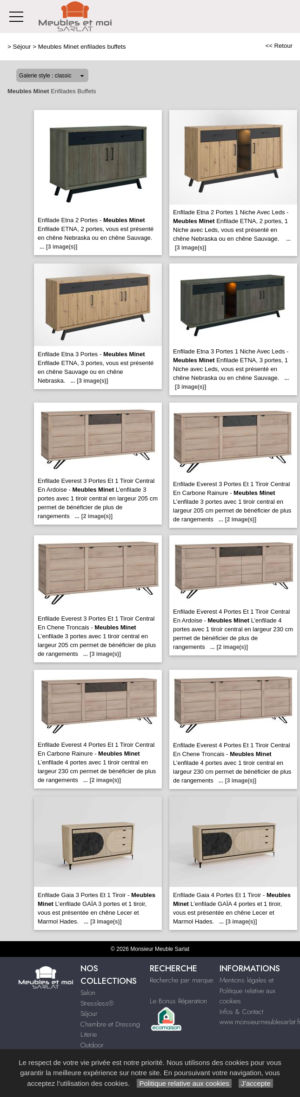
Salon (87, 993)
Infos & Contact (241, 1012)
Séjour (22, 46)
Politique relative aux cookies (184, 1083)
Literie (88, 1034)
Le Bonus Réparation (178, 1001)
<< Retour (279, 45)
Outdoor (92, 1045)
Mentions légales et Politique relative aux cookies (247, 990)
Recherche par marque (181, 980)
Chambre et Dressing (110, 1024)
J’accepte (256, 1083)
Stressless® (96, 1003)
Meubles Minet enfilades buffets (82, 46)
